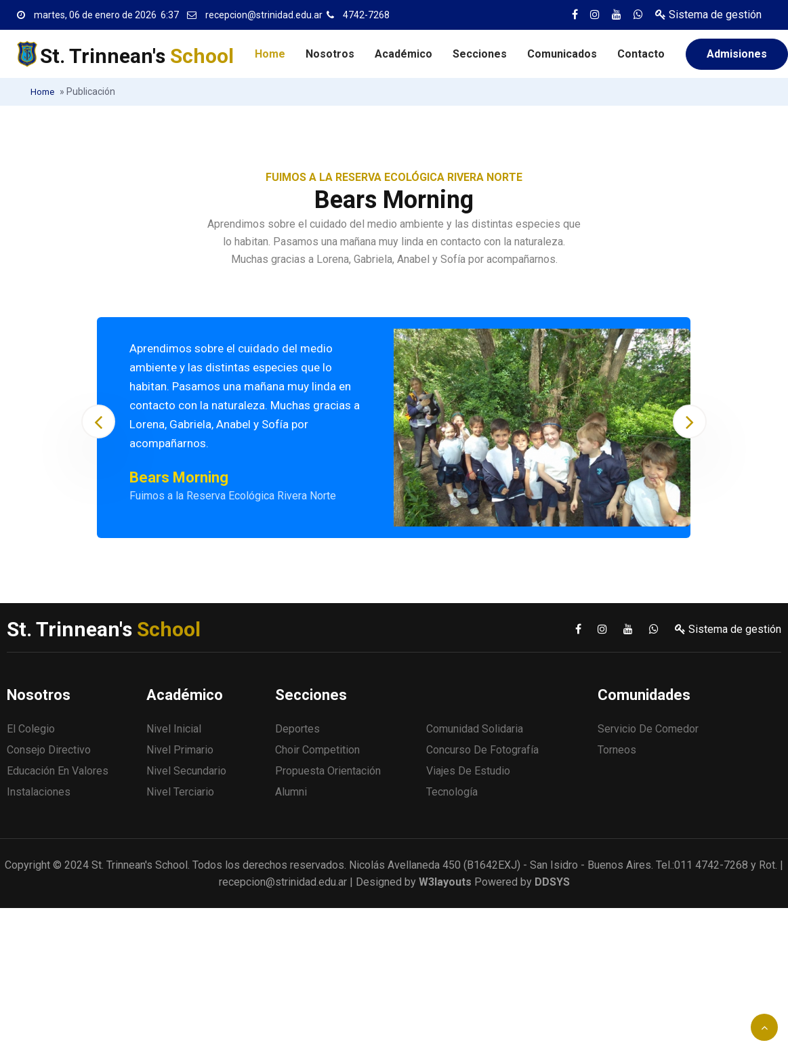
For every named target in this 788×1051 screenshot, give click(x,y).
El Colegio (31, 728)
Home (270, 53)
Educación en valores (57, 770)
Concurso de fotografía (482, 749)
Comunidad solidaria (474, 728)
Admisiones (737, 53)
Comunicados (562, 53)
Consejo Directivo (49, 749)
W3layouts (445, 881)
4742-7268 (366, 14)
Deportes (297, 728)
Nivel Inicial (173, 728)
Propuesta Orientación (328, 770)
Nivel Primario (179, 749)
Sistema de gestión (708, 14)
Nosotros (330, 53)
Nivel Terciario (180, 791)
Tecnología (452, 791)
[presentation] (98, 421)
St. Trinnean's (137, 56)
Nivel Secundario (186, 770)
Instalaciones (38, 791)
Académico (403, 53)
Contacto (641, 53)
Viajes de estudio (468, 770)
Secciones (480, 53)
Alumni (291, 791)
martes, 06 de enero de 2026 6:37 (106, 14)
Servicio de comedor (648, 728)
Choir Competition (317, 749)
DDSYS (552, 881)
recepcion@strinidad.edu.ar (264, 14)
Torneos (617, 749)
